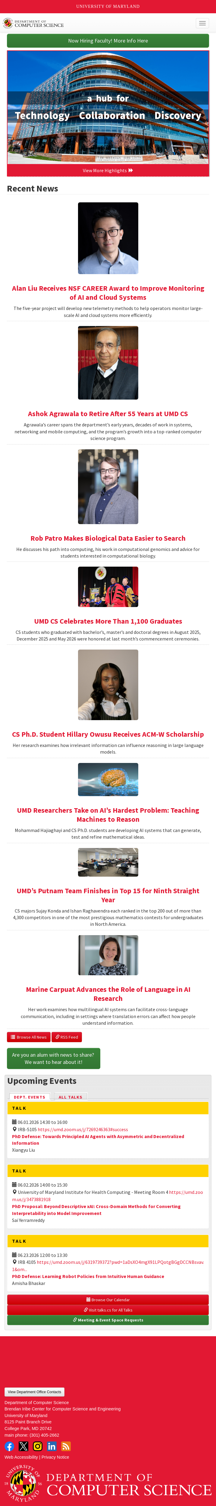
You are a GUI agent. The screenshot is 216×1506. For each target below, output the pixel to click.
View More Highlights (108, 170)
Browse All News (29, 1037)
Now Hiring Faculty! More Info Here (108, 40)
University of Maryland (108, 6)
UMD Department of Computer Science (86, 23)
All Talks (71, 1097)
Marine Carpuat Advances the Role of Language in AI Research (108, 994)
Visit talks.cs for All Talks (108, 1310)
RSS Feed (66, 1037)
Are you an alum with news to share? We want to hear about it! (53, 1058)
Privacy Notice (55, 1457)
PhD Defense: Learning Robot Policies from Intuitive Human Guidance (88, 1276)
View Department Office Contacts (34, 1392)
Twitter (23, 1446)
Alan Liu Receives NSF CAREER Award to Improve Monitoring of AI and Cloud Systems (108, 292)
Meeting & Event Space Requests (108, 1320)
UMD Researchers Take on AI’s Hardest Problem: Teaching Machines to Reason (108, 814)
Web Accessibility (21, 1457)
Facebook (9, 1446)
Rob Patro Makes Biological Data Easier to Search (108, 538)
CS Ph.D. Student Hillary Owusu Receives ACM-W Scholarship (108, 734)
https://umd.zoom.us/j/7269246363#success (83, 1129)
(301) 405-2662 (44, 1435)
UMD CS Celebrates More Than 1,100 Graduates (108, 621)
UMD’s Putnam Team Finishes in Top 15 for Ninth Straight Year (108, 895)
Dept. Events (32, 1096)
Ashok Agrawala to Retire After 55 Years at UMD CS (108, 413)
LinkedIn (52, 1446)
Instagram (37, 1446)
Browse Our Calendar (108, 1299)
